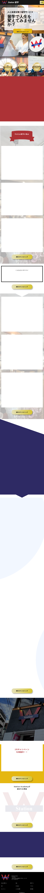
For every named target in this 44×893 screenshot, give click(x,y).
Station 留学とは (4, 883)
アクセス (31, 885)
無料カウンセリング (23, 31)
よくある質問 (18, 888)
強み (16, 883)
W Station (17, 885)
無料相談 (42, 2)
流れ (2, 885)
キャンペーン (3, 888)
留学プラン (32, 883)
